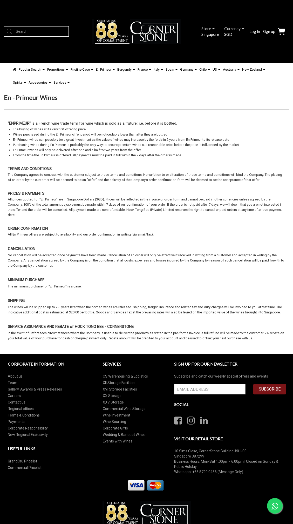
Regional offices (21, 409)
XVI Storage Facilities (120, 389)
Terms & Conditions (24, 415)
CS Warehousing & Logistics (125, 376)
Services (61, 82)
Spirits (19, 82)
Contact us (16, 402)
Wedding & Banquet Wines (124, 435)
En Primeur (105, 69)
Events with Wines (117, 441)
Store (208, 28)
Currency (234, 28)
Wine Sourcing (114, 422)
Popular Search (32, 69)
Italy (158, 69)
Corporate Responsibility (28, 428)
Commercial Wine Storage (124, 409)
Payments (16, 422)
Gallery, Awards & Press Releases (35, 389)
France (144, 69)
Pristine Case (82, 69)
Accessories (40, 82)
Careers (14, 396)
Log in (254, 31)
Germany (188, 69)
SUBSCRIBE (270, 389)
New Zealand (253, 69)
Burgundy (126, 69)
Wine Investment (116, 415)
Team (12, 383)
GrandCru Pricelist (22, 461)
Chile (204, 69)
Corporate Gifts (115, 428)
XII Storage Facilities (119, 383)
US (216, 69)
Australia (231, 69)
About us (15, 376)
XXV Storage (113, 402)
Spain (172, 69)
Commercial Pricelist (25, 468)
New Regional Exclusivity (28, 435)
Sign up (269, 31)
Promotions (57, 69)
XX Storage (112, 396)
